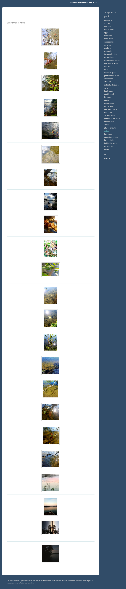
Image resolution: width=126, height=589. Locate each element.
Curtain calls (108, 146)
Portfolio (108, 16)
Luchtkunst (108, 134)
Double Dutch (109, 94)
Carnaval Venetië (110, 57)
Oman (106, 125)
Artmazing (108, 100)
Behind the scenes (111, 143)
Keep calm (108, 113)
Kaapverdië (108, 39)
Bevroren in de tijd (111, 109)
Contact (107, 158)
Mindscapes (109, 106)
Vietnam (107, 66)
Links (106, 154)
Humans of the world (112, 119)
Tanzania (107, 27)
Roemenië (107, 51)
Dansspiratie (109, 42)
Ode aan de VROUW (111, 63)
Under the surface (111, 137)
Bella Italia (108, 36)
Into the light (109, 140)
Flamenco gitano (110, 73)
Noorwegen (108, 20)
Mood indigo (109, 103)
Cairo (106, 88)
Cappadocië (108, 79)
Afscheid (107, 82)
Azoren (107, 23)
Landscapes (108, 91)
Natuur (106, 131)
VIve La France (109, 30)
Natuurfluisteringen (111, 85)
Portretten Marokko (111, 76)
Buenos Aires (109, 122)
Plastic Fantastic (110, 128)
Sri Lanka (107, 45)
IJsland (106, 149)
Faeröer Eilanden (110, 54)
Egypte (107, 33)
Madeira (107, 48)
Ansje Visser (75, 2)
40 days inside (109, 116)
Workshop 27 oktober (112, 60)
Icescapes (108, 97)
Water (106, 70)
